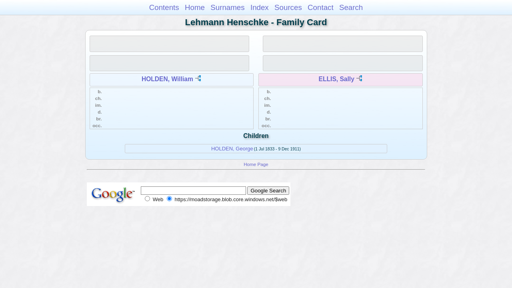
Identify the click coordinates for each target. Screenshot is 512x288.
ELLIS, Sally (336, 79)
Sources (288, 7)
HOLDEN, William (167, 79)
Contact (321, 7)
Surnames (227, 7)
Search (351, 7)
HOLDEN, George (232, 149)
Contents (164, 7)
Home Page (256, 164)
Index (259, 7)
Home (195, 7)
